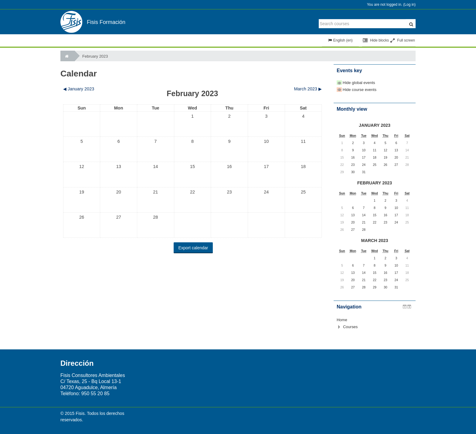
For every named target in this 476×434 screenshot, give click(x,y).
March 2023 (374, 240)
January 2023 (374, 125)
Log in (409, 4)
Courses (350, 327)
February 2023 (95, 56)
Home (342, 320)
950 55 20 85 (95, 393)
